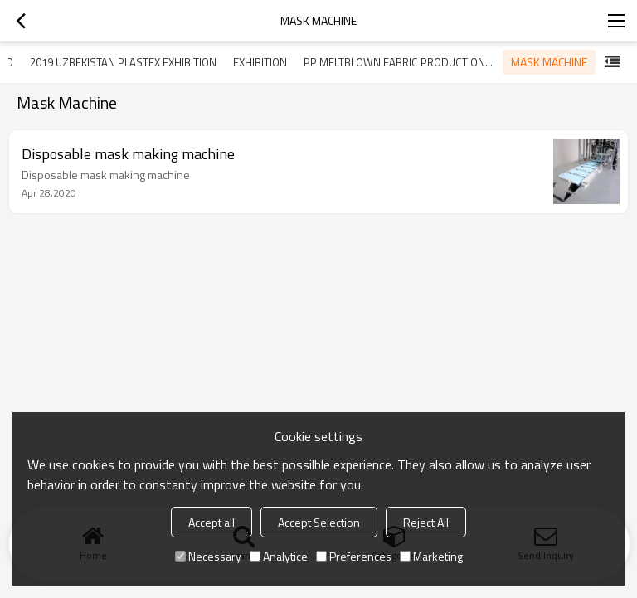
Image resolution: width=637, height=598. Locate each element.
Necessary (208, 556)
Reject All (426, 522)
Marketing (431, 556)
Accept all (211, 522)
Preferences (353, 556)
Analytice (279, 556)
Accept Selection (319, 522)
